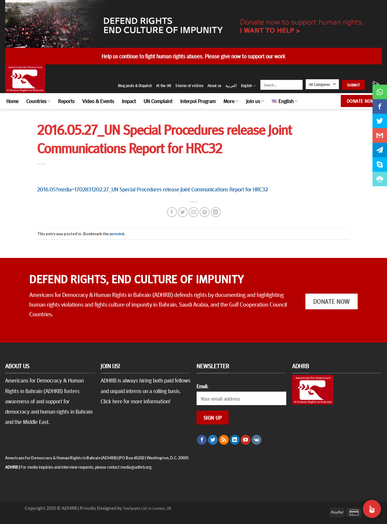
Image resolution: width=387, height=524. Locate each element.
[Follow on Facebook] (202, 440)
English (248, 86)
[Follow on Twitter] (213, 440)
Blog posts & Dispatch (135, 85)
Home (12, 101)
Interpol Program (198, 101)
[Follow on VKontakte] (257, 440)
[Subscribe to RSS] (224, 440)
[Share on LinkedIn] (216, 212)
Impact (129, 101)
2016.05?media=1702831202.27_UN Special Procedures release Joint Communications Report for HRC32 (152, 189)
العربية (231, 85)
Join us (255, 101)
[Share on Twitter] (183, 212)
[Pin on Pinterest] (205, 212)
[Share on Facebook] (172, 212)
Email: (202, 386)
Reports (66, 101)
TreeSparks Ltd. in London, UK (147, 508)
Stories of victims (189, 85)
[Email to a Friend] (194, 212)
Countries (38, 101)
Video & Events (98, 101)
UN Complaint (158, 101)
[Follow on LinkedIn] (235, 440)
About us (214, 85)
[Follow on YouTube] (246, 440)
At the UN (163, 85)
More (230, 101)
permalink (117, 233)
